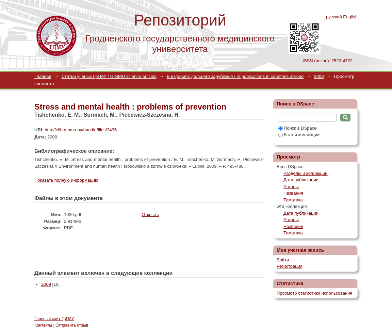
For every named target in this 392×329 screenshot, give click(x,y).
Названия (293, 193)
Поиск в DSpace (297, 128)
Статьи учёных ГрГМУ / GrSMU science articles (109, 76)
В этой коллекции (299, 134)
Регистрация (290, 266)
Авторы (291, 186)
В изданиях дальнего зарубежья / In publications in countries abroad (235, 76)
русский (334, 16)
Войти (283, 259)
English (350, 16)
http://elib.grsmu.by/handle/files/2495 (81, 129)
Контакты (43, 325)
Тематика (293, 199)
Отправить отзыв (71, 325)
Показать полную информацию (66, 180)
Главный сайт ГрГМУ (54, 318)
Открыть (150, 214)
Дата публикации (300, 179)
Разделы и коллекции (305, 173)
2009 (319, 76)
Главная (42, 76)
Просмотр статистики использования (314, 293)
